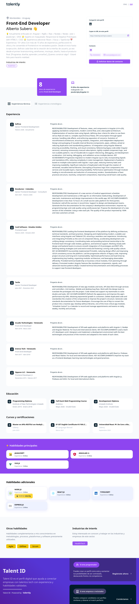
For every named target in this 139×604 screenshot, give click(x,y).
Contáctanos (124, 599)
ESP (131, 4)
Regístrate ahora (122, 573)
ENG (125, 4)
